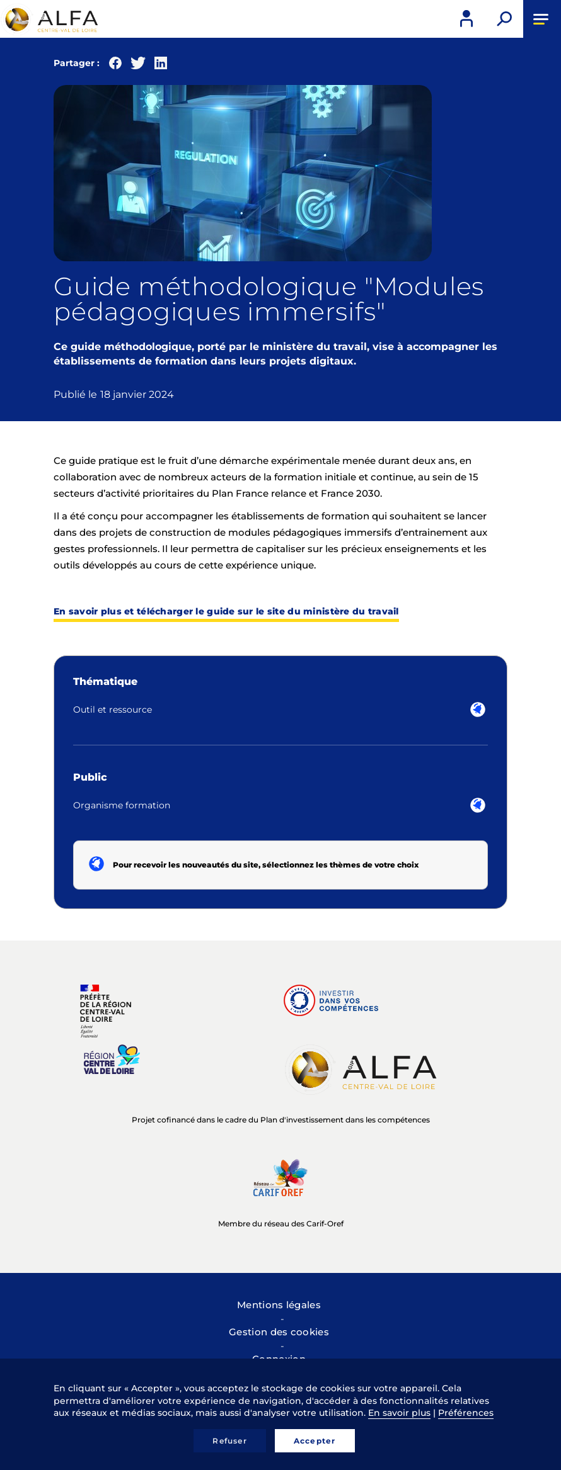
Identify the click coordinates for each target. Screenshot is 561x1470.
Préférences (466, 1412)
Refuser (229, 1440)
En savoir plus (399, 1412)
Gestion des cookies (279, 1332)
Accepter (315, 1440)
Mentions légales (279, 1305)
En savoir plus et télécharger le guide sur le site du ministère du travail (226, 611)
